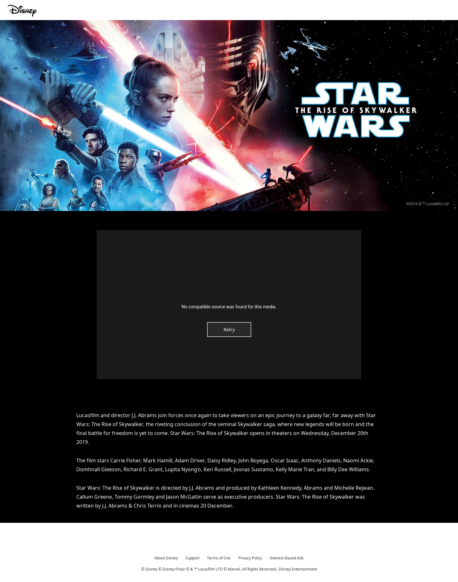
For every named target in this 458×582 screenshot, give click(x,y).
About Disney (166, 558)
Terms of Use (219, 558)
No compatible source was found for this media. (229, 306)
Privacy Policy (250, 558)
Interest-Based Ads (287, 558)
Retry (229, 329)
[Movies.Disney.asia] (23, 11)
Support (192, 558)
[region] (229, 304)
